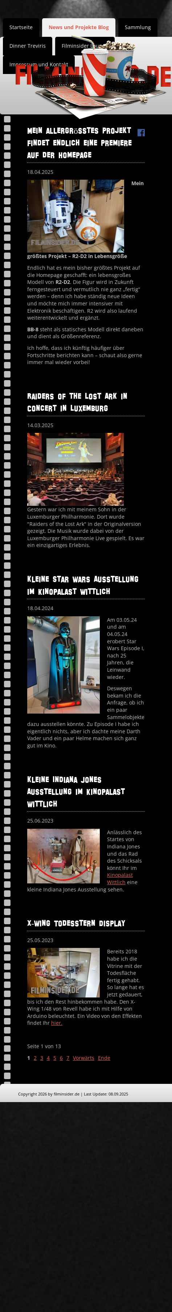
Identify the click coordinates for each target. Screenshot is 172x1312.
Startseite (21, 27)
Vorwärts (83, 1057)
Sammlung (138, 27)
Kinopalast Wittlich (120, 878)
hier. (56, 1022)
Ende (104, 1057)
